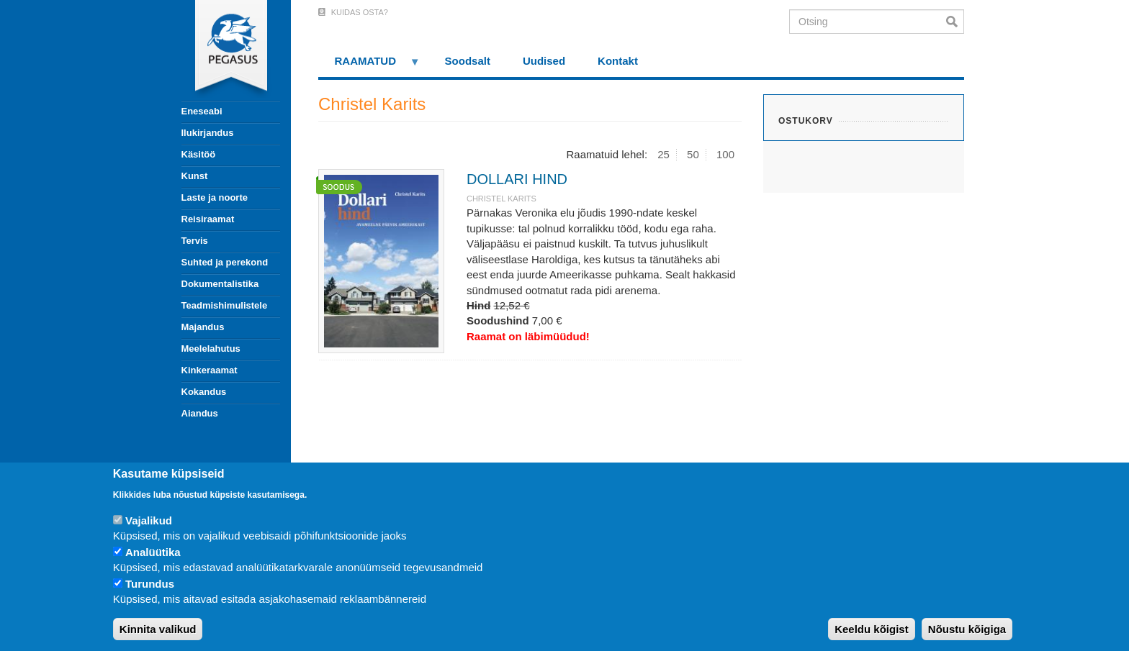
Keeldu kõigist (872, 629)
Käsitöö (198, 154)
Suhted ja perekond (225, 262)
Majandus (203, 327)
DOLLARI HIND (517, 179)
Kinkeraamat (209, 370)
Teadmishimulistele (224, 305)
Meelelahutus (210, 348)
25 (663, 154)
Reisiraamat (208, 219)
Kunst (194, 175)
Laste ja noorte (214, 197)
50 (693, 154)
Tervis (194, 240)
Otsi (955, 21)
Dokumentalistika (220, 283)
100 (725, 154)
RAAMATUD (369, 66)
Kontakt (618, 61)
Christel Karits (501, 198)
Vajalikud (148, 520)
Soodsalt (467, 61)
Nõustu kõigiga (967, 629)
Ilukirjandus (207, 132)
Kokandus (204, 391)
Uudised (544, 61)
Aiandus (199, 413)
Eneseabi (201, 111)
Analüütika (153, 552)
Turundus (149, 584)
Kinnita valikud (158, 629)
